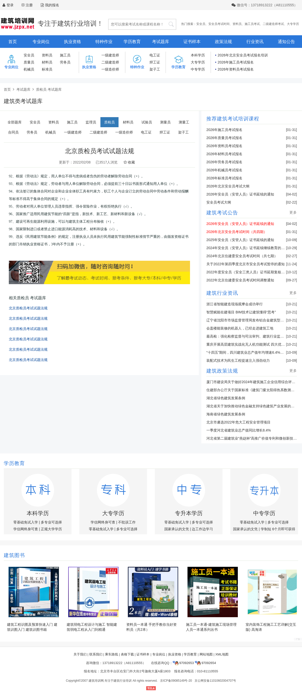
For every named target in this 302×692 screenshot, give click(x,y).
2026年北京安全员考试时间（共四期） (236, 232)
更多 (293, 212)
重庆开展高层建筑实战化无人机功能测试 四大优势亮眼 (249, 344)
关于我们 (80, 654)
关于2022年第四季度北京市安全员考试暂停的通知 (245, 264)
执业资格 (72, 41)
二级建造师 (110, 62)
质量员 (29, 62)
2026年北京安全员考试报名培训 (243, 55)
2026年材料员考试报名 (224, 154)
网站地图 (206, 654)
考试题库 (160, 41)
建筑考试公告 (222, 213)
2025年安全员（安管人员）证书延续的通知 (240, 240)
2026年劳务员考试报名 (224, 162)
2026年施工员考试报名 (236, 62)
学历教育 (132, 41)
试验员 (146, 122)
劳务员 (65, 62)
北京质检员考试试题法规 (28, 308)
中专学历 (198, 69)
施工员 (65, 55)
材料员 (47, 62)
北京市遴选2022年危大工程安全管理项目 (238, 422)
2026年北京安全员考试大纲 (227, 186)
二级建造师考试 (273, 24)
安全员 (200, 24)
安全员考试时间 (219, 24)
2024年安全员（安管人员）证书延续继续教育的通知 (247, 248)
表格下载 (127, 654)
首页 (12, 41)
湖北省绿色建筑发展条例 (225, 398)
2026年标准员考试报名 (224, 178)
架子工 (154, 69)
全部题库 (15, 122)
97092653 (183, 663)
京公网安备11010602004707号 (215, 680)
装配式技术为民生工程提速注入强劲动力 (238, 360)
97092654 (205, 663)
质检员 (109, 122)
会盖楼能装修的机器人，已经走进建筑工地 (239, 328)
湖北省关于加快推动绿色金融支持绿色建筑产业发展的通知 (252, 406)
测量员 (165, 122)
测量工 (184, 122)
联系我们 (95, 654)
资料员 (237, 24)
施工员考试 (252, 24)
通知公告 (286, 41)
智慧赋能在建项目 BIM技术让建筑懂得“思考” (241, 312)
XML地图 (222, 654)
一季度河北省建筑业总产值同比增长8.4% (238, 430)
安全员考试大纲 (218, 202)
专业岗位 (41, 41)
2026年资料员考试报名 (236, 69)
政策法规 (223, 41)
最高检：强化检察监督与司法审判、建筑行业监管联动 (248, 336)
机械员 (29, 69)
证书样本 (192, 41)
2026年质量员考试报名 (224, 138)
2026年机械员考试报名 (224, 170)
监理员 (91, 122)
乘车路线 (111, 654)
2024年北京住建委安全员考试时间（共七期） (242, 256)
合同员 (13, 132)
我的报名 (50, 5)
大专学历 (293, 24)
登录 (10, 5)
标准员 (47, 69)
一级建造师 (110, 55)
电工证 (154, 55)
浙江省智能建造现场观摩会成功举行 (234, 304)
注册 (29, 5)
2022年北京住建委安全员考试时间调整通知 (240, 280)
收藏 (129, 162)
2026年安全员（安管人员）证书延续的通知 (240, 194)
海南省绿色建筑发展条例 (225, 414)
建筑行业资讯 (222, 293)
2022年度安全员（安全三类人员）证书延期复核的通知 (249, 272)
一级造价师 (110, 69)
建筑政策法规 (222, 371)
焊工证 (154, 62)
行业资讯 (254, 41)
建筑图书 (14, 555)
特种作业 (103, 41)
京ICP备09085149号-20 (176, 680)
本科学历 (198, 55)
